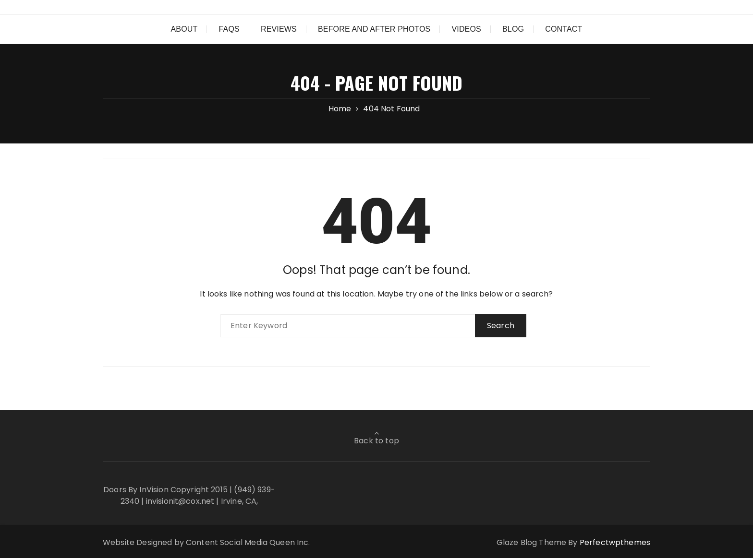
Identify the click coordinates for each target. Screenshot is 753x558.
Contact (563, 29)
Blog (513, 29)
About (184, 29)
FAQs (229, 29)
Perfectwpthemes (615, 542)
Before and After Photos (374, 29)
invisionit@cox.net (180, 501)
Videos (466, 29)
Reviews (279, 29)
